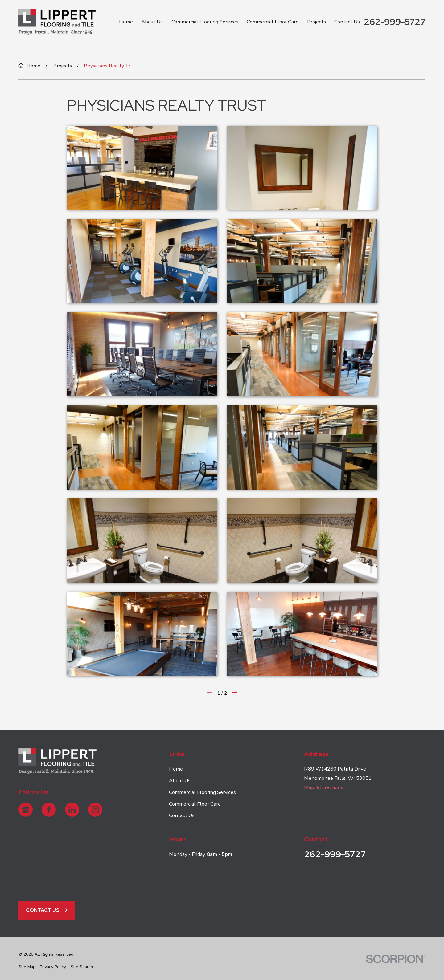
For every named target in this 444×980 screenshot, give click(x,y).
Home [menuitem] (126, 21)
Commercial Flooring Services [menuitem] (204, 21)
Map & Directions (323, 787)
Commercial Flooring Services (202, 791)
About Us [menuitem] (152, 21)
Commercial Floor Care (195, 803)
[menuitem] (26, 967)
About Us (180, 780)
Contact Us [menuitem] (347, 21)
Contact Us (182, 815)
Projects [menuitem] (316, 21)
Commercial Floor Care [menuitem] (272, 21)
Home (176, 768)
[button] (142, 168)
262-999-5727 (395, 21)
